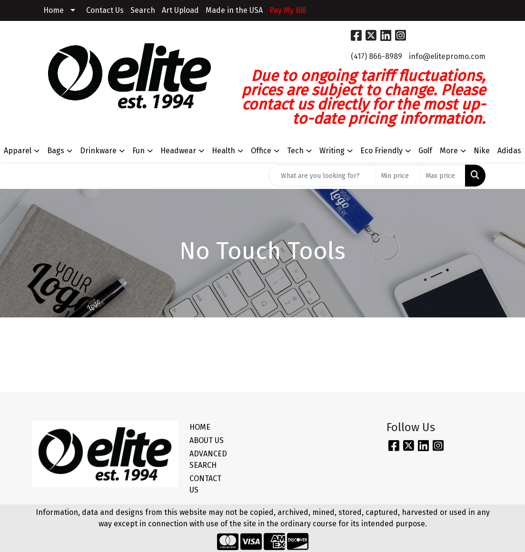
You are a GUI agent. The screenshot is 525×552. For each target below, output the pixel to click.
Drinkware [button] (98, 150)
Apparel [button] (17, 150)
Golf (425, 150)
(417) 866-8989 (376, 56)
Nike (482, 150)
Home (53, 10)
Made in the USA (234, 10)
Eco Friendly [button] (381, 150)
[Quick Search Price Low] (398, 176)
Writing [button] (332, 150)
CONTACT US (205, 484)
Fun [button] (138, 150)
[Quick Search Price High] (443, 176)
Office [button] (261, 150)
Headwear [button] (178, 150)
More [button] (449, 150)
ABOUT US (206, 440)
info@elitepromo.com (447, 56)
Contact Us (105, 10)
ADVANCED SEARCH (208, 459)
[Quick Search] (322, 176)
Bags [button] (55, 150)
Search (142, 10)
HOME (199, 427)
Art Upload (180, 10)
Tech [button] (295, 150)
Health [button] (223, 150)
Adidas (509, 150)
